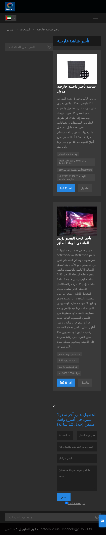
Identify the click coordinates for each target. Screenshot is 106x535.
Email (66, 188)
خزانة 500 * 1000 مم (69, 373)
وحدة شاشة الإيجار (68, 154)
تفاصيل (85, 188)
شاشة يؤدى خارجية (68, 367)
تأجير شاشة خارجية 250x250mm (75, 169)
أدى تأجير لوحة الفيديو (69, 354)
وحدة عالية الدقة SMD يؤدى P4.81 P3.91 (72, 162)
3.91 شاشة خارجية (68, 360)
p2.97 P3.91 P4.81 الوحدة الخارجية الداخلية (72, 177)
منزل (10, 29)
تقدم (64, 497)
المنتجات (25, 29)
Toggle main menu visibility (96, 17)
